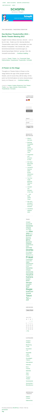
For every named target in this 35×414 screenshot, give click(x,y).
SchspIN (17, 9)
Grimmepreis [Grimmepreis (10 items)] (30, 273)
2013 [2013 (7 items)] (29, 229)
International (29, 362)
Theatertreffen (22, 60)
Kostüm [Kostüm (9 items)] (28, 279)
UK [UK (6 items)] (30, 298)
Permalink (29, 60)
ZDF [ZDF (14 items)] (27, 300)
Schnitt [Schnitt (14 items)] (28, 293)
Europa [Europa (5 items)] (27, 253)
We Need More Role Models (30, 163)
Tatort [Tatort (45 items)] (29, 295)
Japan (11, 87)
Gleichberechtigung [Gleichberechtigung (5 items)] (30, 271)
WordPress (16, 407)
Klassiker (15, 87)
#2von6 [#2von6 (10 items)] (28, 224)
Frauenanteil (23, 58)
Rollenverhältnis (6, 60)
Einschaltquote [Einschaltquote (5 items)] (29, 252)
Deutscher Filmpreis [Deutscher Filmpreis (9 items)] (29, 242)
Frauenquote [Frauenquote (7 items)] (29, 259)
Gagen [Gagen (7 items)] (27, 262)
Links (13, 5)
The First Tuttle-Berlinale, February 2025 (29, 181)
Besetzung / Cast (21, 85)
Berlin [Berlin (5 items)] (31, 233)
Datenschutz (29, 400)
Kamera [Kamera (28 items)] (29, 277)
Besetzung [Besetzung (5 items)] (28, 237)
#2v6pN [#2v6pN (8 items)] (28, 222)
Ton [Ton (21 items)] (27, 298)
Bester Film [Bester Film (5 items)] (28, 238)
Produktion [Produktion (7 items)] (29, 284)
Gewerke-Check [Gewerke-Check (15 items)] (29, 269)
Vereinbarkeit (29, 381)
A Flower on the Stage (11, 68)
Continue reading (23, 53)
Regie (28, 58)
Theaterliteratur (14, 60)
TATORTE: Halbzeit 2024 (30, 210)
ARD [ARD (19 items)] (28, 234)
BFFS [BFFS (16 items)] (28, 240)
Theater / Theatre (11, 58)
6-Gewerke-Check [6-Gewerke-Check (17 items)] (29, 226)
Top (3, 411)
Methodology (7, 5)
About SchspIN (11, 2)
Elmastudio (5, 409)
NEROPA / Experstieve (23, 2)
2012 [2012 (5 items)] (27, 229)
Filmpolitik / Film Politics (28, 354)
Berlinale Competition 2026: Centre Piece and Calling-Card (30, 147)
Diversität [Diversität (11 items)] (29, 247)
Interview (28, 364)
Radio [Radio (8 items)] (27, 287)
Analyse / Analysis (12, 85)
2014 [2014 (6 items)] (27, 231)
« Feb (27, 331)
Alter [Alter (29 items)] (31, 231)
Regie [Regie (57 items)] (29, 289)
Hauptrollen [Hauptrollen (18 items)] (30, 275)
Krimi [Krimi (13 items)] (27, 280)
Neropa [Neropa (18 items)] (29, 282)
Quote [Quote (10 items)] (28, 285)
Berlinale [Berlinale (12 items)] (29, 235)
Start (4, 2)
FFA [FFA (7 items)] (30, 253)
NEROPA (28, 370)
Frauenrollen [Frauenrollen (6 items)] (29, 260)
